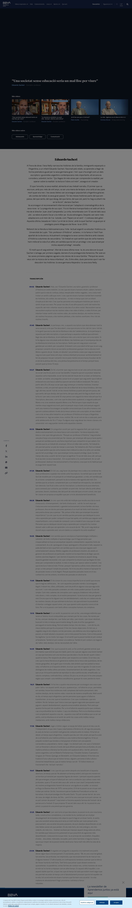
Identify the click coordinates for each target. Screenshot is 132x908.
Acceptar (116, 902)
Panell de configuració (87, 902)
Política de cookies (13, 906)
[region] (66, 902)
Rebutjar (102, 902)
